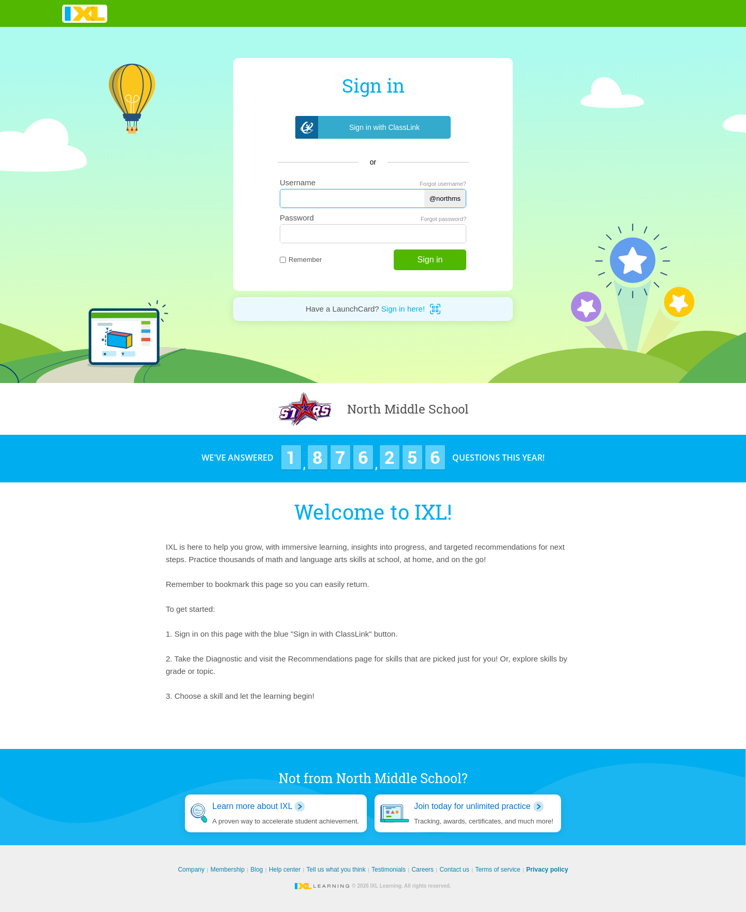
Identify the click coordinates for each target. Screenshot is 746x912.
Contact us (454, 869)
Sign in (430, 259)
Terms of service (497, 869)
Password (297, 217)
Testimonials (388, 869)
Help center (284, 869)
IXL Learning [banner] (84, 14)
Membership (227, 869)
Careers (422, 869)
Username (297, 182)
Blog (257, 869)
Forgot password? (443, 219)
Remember (301, 259)
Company (191, 869)
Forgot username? (443, 184)
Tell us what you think (336, 869)
